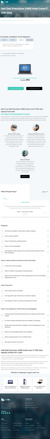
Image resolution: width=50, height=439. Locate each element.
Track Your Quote (41, 427)
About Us (27, 423)
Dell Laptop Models (17, 425)
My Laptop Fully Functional (17, 55)
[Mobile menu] (48, 2)
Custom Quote (4, 427)
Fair (13, 40)
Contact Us (3, 425)
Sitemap (39, 425)
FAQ (14, 427)
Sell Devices (28, 427)
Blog (38, 423)
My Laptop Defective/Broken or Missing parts (17, 53)
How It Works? (4, 423)
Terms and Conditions (6, 430)
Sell (6, 20)
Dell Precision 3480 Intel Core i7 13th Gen (25, 78)
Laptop (9, 20)
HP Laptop (25, 213)
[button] (4, 206)
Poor (4, 40)
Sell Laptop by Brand (29, 430)
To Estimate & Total (34, 88)
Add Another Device (16, 88)
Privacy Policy (16, 430)
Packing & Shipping (17, 423)
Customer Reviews (29, 425)
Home (2, 20)
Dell (13, 20)
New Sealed (30, 40)
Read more (25, 176)
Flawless (21, 40)
